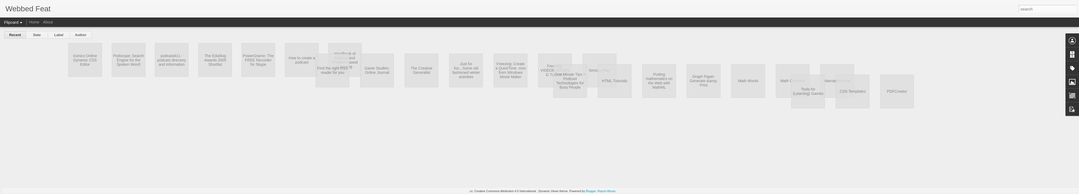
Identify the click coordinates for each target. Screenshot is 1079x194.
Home (34, 22)
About (48, 22)
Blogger (591, 191)
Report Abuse (606, 191)
